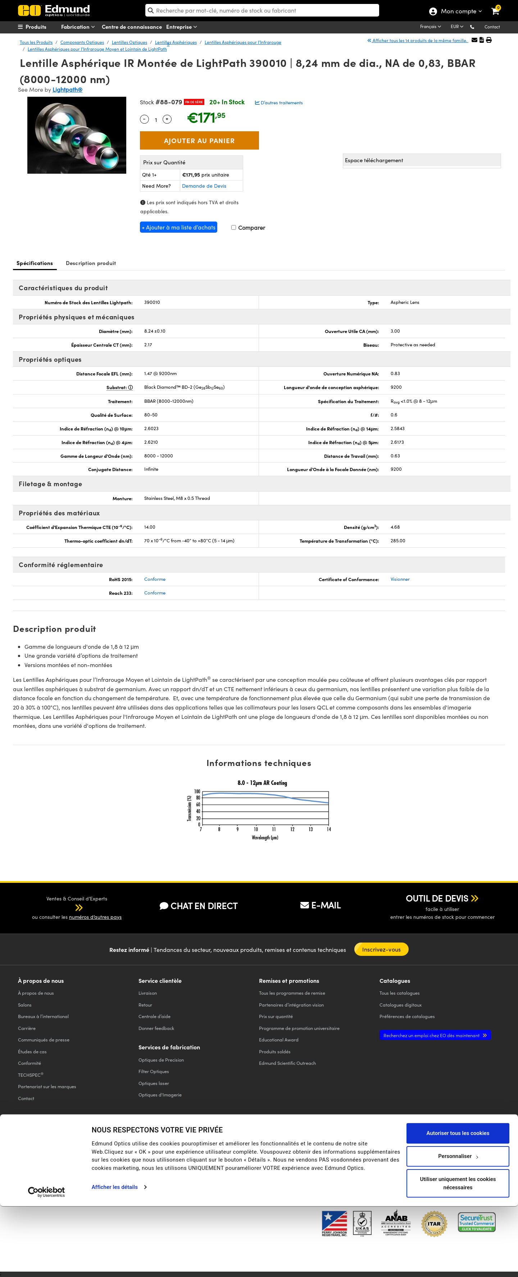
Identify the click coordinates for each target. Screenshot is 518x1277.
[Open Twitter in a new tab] (379, 1149)
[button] (478, 26)
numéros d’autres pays (95, 916)
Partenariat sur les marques (47, 1086)
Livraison (147, 993)
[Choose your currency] (458, 27)
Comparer (248, 227)
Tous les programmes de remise (292, 993)
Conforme (154, 579)
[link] (500, 5)
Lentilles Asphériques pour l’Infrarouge (243, 42)
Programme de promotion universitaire (299, 1028)
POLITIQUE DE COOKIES (103, 1155)
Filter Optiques (153, 1071)
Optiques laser (153, 1083)
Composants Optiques (82, 42)
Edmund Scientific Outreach (287, 1063)
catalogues (400, 993)
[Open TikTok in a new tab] (483, 1149)
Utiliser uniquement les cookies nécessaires (458, 1254)
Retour (145, 1005)
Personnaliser (458, 1227)
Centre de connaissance (132, 26)
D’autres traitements (279, 102)
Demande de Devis (204, 185)
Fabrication (79, 27)
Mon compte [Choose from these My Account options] (458, 12)
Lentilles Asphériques (176, 42)
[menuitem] (45, 26)
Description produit (91, 262)
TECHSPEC (31, 1074)
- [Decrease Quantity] (144, 118)
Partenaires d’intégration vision (291, 1005)
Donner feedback (156, 1028)
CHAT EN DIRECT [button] (198, 905)
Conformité (29, 1063)
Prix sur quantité (276, 1016)
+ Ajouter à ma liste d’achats (178, 227)
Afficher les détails (115, 1258)
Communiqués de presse (43, 1039)
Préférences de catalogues (407, 1016)
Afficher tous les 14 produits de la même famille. (417, 40)
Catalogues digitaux (401, 1005)
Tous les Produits (36, 42)
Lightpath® (67, 89)
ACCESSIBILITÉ (31, 1161)
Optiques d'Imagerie (160, 1094)
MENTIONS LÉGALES (255, 1155)
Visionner (400, 579)
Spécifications (35, 262)
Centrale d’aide (154, 1016)
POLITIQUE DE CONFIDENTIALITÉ (48, 1155)
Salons (25, 1005)
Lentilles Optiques (129, 42)
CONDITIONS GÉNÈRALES (151, 1155)
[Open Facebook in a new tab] (353, 1149)
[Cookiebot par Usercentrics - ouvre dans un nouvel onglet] (46, 1262)
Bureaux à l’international (43, 1016)
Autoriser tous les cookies (458, 1204)
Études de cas (32, 1051)
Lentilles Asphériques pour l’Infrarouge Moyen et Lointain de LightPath (98, 49)
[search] (262, 10)
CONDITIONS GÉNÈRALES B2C (206, 1155)
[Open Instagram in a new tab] (458, 1149)
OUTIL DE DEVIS (437, 898)
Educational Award (279, 1039)
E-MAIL (320, 905)
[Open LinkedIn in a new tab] (432, 1149)
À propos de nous (36, 993)
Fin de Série (194, 102)
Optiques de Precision (161, 1060)
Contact (492, 26)
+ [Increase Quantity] (166, 118)
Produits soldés (275, 1051)
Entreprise (183, 27)
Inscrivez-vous (381, 949)
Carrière (27, 1028)
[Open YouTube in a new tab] (406, 1149)
